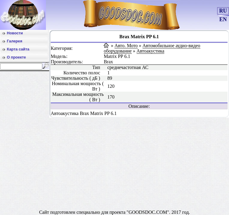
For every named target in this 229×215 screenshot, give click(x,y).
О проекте (16, 57)
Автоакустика (150, 50)
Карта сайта (18, 49)
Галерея (14, 41)
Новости (15, 33)
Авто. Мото (126, 45)
